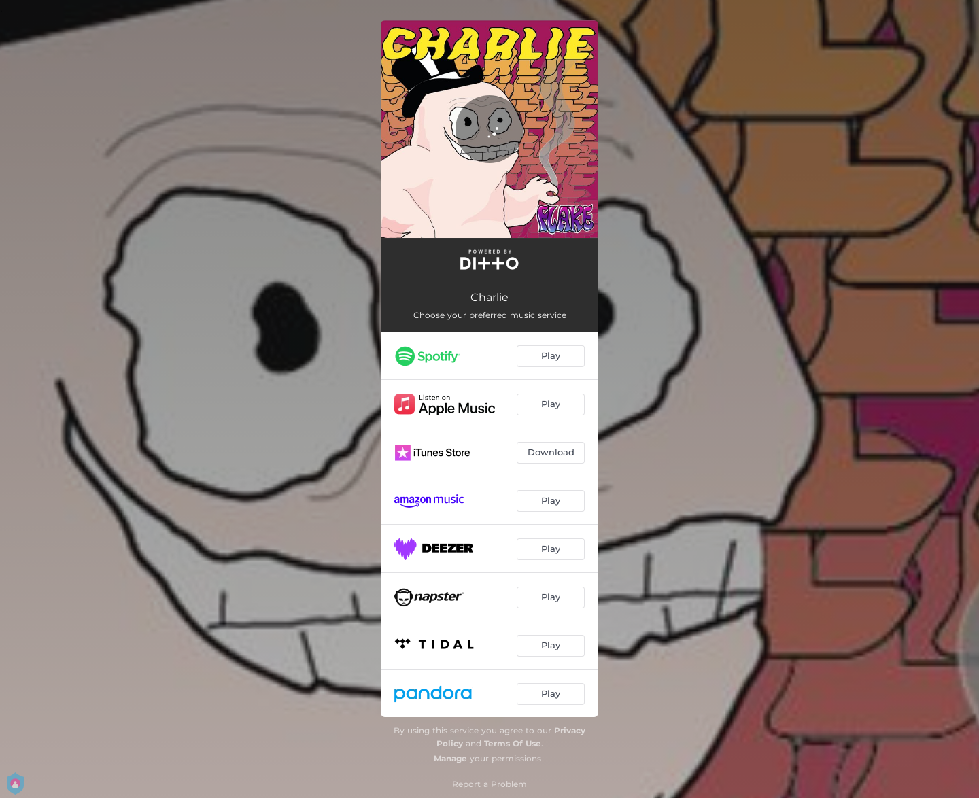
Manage (450, 758)
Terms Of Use (512, 743)
